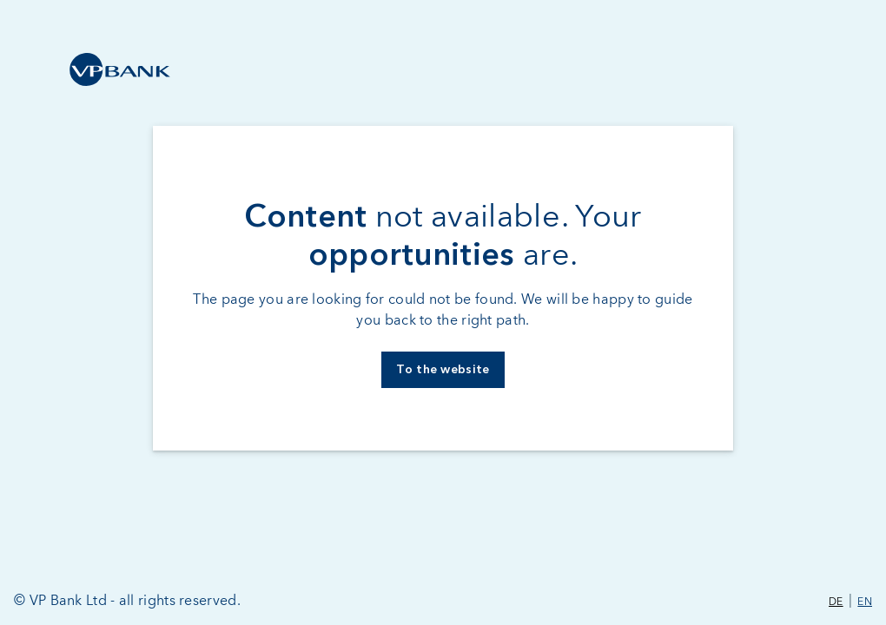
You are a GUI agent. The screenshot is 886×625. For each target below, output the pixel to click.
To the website (442, 369)
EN (864, 602)
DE (836, 602)
